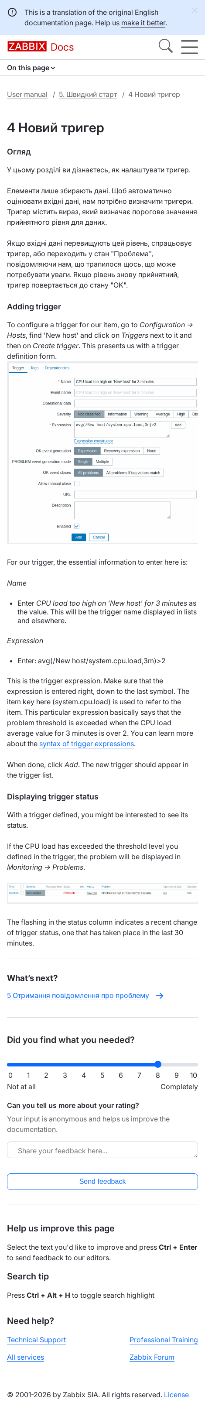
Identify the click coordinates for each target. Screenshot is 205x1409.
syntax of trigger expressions (86, 743)
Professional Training (164, 1339)
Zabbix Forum (152, 1357)
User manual (27, 94)
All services (25, 1357)
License (176, 1394)
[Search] (166, 47)
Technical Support (36, 1339)
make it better (143, 22)
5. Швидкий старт (88, 94)
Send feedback (102, 1181)
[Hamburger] (189, 47)
